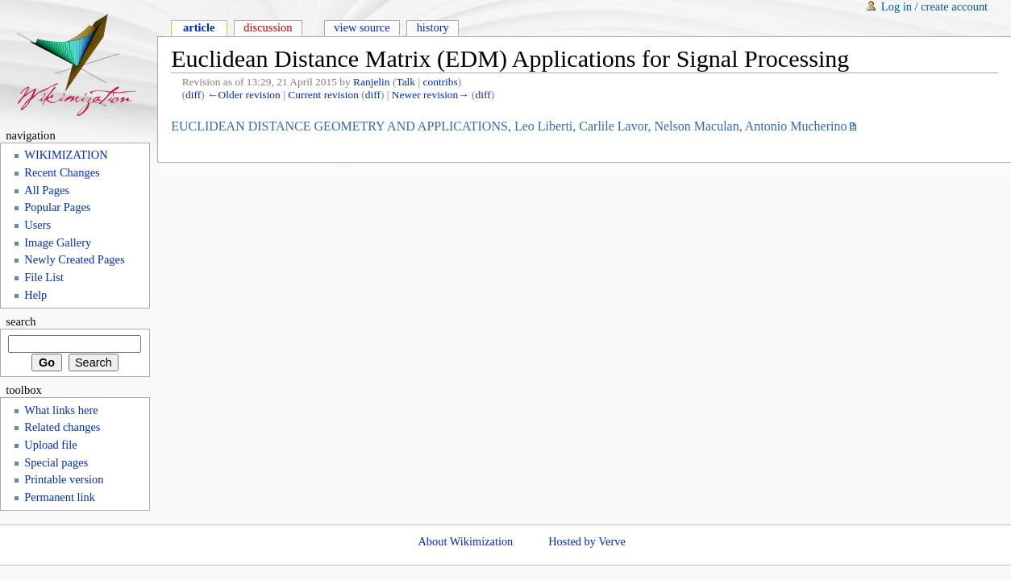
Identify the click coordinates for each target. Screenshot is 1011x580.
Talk (405, 82)
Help (35, 294)
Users (37, 224)
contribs (440, 82)
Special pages (56, 462)
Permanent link (59, 497)
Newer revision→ (430, 95)
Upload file (50, 444)
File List (44, 277)
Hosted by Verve (587, 541)
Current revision (323, 95)
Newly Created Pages (74, 259)
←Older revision (244, 95)
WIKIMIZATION (65, 154)
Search (20, 321)
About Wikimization (465, 541)
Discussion (267, 27)
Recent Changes (61, 172)
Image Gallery (57, 242)
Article (198, 27)
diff (193, 95)
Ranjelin (371, 82)
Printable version (63, 479)
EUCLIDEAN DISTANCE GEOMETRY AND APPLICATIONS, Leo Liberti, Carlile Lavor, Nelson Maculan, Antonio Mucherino (509, 126)
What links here (61, 410)
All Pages (46, 190)
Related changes (62, 426)
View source (361, 27)
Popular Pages (57, 207)
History (433, 27)
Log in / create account (934, 6)
